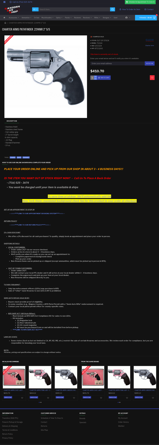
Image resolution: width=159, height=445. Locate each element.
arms (19, 154)
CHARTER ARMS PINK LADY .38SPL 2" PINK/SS (40, 388)
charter (13, 154)
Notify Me (149, 63)
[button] (39, 398)
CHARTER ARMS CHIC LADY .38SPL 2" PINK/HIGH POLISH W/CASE (14, 388)
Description (12, 121)
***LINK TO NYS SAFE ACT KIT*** (27, 327)
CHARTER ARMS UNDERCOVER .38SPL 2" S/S (66, 388)
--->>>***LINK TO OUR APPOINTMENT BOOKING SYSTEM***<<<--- (37, 211)
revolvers (26, 154)
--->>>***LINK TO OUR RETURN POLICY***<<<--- (30, 222)
